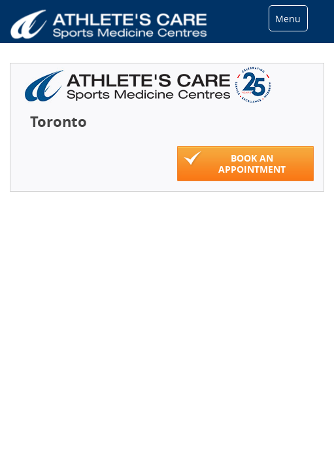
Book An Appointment (235, 162)
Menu (288, 18)
